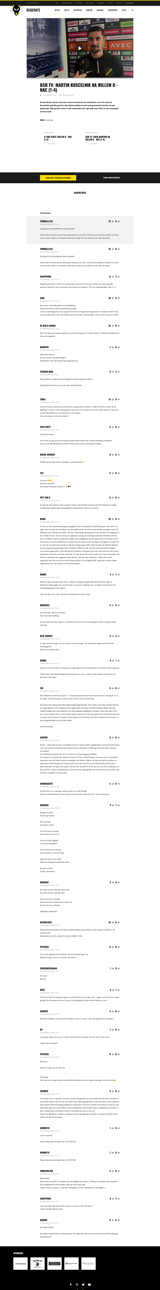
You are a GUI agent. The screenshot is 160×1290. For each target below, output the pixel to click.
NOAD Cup (120, 3)
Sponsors (100, 3)
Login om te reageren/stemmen (58, 160)
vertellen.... (52, 466)
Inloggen (130, 3)
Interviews (78, 10)
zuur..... (106, 982)
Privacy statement (49, 1276)
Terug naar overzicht (111, 160)
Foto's (124, 10)
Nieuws (57, 10)
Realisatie (99, 1276)
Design (106, 1276)
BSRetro (89, 10)
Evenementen (112, 10)
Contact (110, 3)
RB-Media (122, 1276)
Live (57, 3)
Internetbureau (113, 1276)
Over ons (79, 3)
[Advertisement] (80, 184)
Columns (100, 10)
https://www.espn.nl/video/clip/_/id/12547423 (58, 1124)
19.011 (92, 776)
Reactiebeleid (62, 1276)
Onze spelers (89, 3)
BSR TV (66, 10)
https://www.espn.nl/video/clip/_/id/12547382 (58, 1142)
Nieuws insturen (67, 3)
